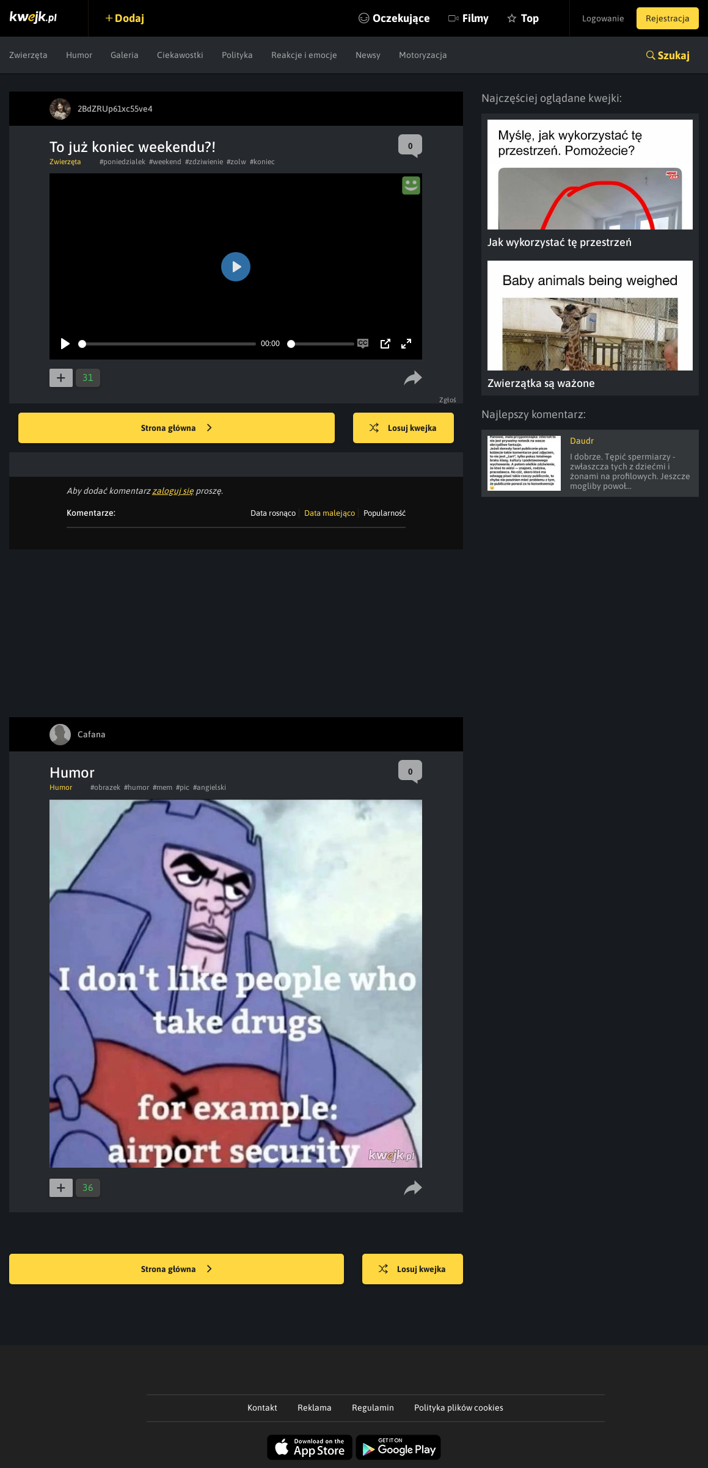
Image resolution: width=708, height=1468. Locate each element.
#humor (136, 787)
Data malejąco (329, 513)
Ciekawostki (180, 55)
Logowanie (603, 18)
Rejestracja (668, 18)
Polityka (237, 55)
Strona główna (176, 428)
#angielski (209, 787)
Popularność (384, 513)
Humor (79, 55)
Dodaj (129, 18)
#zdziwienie (204, 161)
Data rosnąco (273, 513)
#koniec (262, 161)
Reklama (314, 1407)
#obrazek (105, 787)
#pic (182, 787)
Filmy (475, 18)
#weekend (165, 161)
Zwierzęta (28, 55)
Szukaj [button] (674, 55)
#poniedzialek (122, 161)
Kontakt (262, 1407)
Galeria (125, 55)
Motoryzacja (423, 55)
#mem (162, 787)
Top (530, 18)
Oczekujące (401, 18)
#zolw (236, 161)
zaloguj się (173, 491)
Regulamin (373, 1407)
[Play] (65, 343)
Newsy (368, 55)
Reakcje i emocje (304, 55)
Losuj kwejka (403, 428)
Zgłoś (448, 399)
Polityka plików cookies (458, 1407)
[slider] (167, 344)
